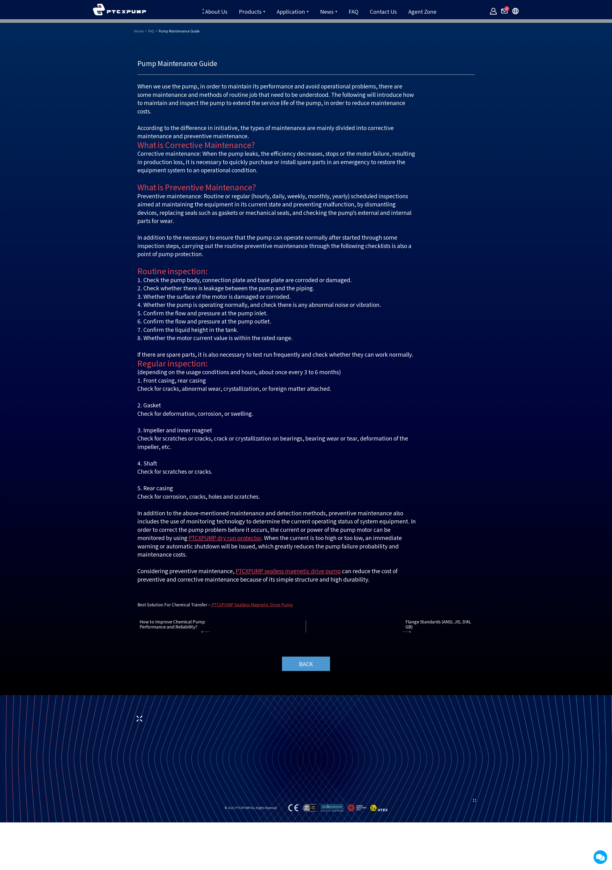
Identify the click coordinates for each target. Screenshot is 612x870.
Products (251, 11)
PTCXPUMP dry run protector (225, 670)
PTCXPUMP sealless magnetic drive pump (288, 703)
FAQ (353, 11)
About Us (216, 11)
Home (139, 163)
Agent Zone (421, 11)
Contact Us (382, 11)
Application (291, 11)
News (326, 11)
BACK (306, 796)
